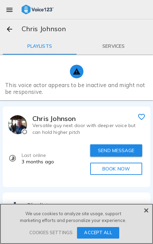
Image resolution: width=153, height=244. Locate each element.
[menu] (9, 9)
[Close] (146, 210)
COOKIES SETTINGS (51, 232)
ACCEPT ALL (98, 232)
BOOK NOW (116, 169)
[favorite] (141, 116)
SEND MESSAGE (116, 150)
